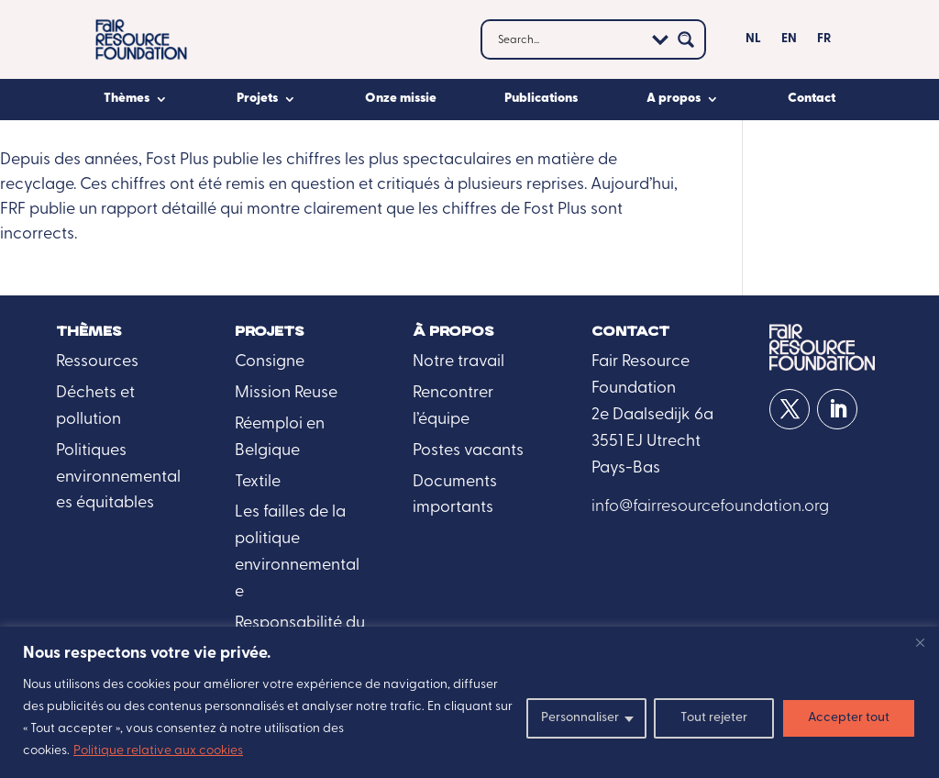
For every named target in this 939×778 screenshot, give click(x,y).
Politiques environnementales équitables (118, 477)
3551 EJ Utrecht (646, 441)
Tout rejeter (713, 718)
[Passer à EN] (789, 43)
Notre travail (458, 362)
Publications (541, 99)
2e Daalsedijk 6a (652, 415)
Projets (257, 99)
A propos (673, 99)
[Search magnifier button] (686, 39)
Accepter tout (848, 718)
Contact (811, 99)
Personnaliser (580, 718)
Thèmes (126, 99)
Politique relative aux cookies (158, 751)
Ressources (97, 362)
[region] (469, 702)
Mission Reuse (286, 393)
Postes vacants (468, 451)
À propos (453, 332)
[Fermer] (920, 642)
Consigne (269, 362)
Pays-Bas (625, 468)
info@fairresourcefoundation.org (710, 507)
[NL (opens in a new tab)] (753, 43)
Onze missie (400, 99)
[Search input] (568, 39)
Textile (258, 482)
